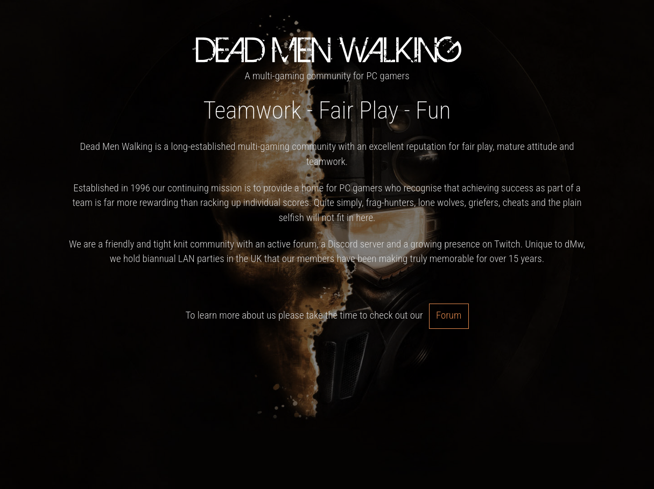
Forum (448, 315)
